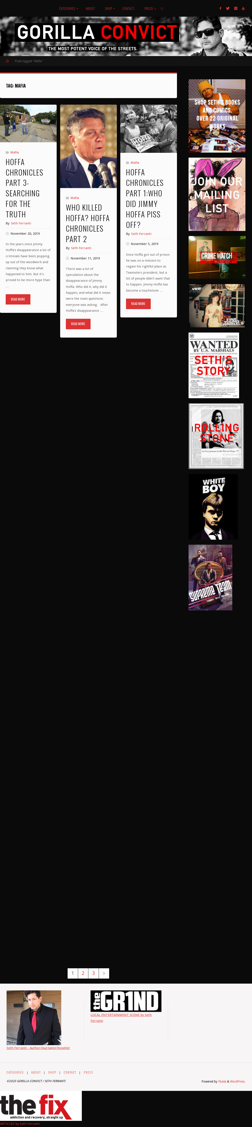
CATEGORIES (15, 1072)
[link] (162, 8)
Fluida (221, 1081)
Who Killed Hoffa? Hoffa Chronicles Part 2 (88, 223)
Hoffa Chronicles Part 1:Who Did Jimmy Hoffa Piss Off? (145, 198)
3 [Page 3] (93, 973)
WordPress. (237, 1081)
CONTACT (69, 1072)
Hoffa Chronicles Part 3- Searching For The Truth (25, 188)
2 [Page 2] (83, 973)
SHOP (52, 1072)
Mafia (14, 152)
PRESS (88, 1072)
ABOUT (36, 1072)
